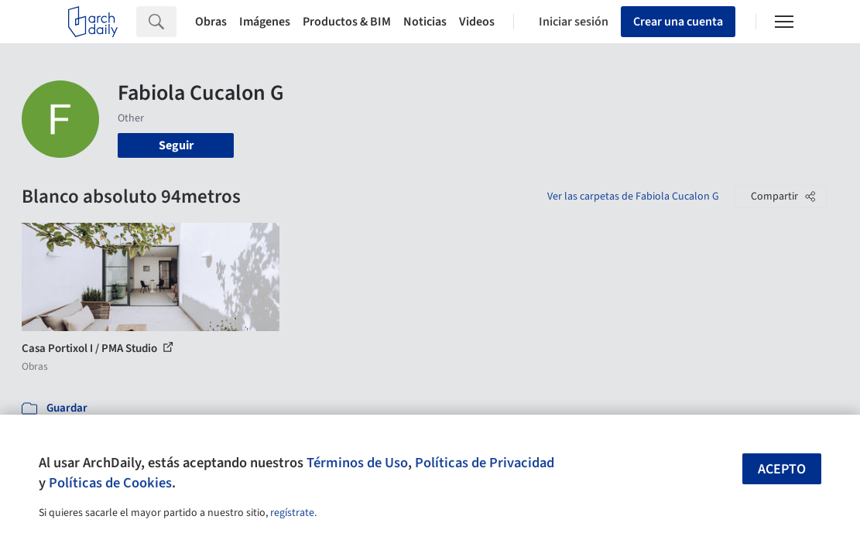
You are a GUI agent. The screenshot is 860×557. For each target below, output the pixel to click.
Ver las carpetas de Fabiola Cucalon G (633, 196)
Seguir (176, 145)
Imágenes (264, 21)
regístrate (292, 513)
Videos (477, 21)
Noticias (425, 21)
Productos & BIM (347, 21)
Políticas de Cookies (110, 483)
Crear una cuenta (678, 21)
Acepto (782, 469)
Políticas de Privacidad (484, 463)
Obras (211, 21)
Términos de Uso (357, 463)
